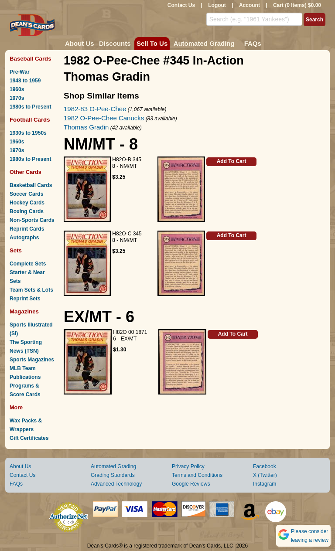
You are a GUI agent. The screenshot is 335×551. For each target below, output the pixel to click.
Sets (16, 250)
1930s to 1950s (28, 133)
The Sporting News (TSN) (26, 346)
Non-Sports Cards (32, 220)
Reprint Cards (27, 229)
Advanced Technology (116, 484)
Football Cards (30, 119)
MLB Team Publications (25, 372)
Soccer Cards (26, 194)
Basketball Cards (31, 185)
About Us (79, 43)
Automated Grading (204, 43)
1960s (17, 89)
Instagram (264, 484)
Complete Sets (28, 264)
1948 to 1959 (25, 81)
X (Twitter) (265, 475)
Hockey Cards (27, 203)
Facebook (264, 466)
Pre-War (20, 72)
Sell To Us (152, 43)
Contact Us (181, 5)
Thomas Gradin (86, 127)
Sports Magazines (32, 360)
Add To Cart (231, 161)
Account (249, 5)
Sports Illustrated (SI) (31, 329)
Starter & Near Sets (27, 276)
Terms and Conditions (197, 475)
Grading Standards (113, 475)
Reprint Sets (25, 299)
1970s (17, 98)
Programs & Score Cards (25, 390)
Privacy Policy (188, 466)
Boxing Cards (27, 211)
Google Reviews (191, 484)
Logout (217, 5)
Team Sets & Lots (31, 290)
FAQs (252, 43)
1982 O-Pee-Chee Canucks (104, 118)
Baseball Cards (30, 58)
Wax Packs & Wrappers (26, 425)
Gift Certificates (29, 438)
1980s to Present (30, 107)
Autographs (24, 238)
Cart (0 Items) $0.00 (297, 5)
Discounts (115, 43)
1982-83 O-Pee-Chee (95, 108)
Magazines (24, 311)
